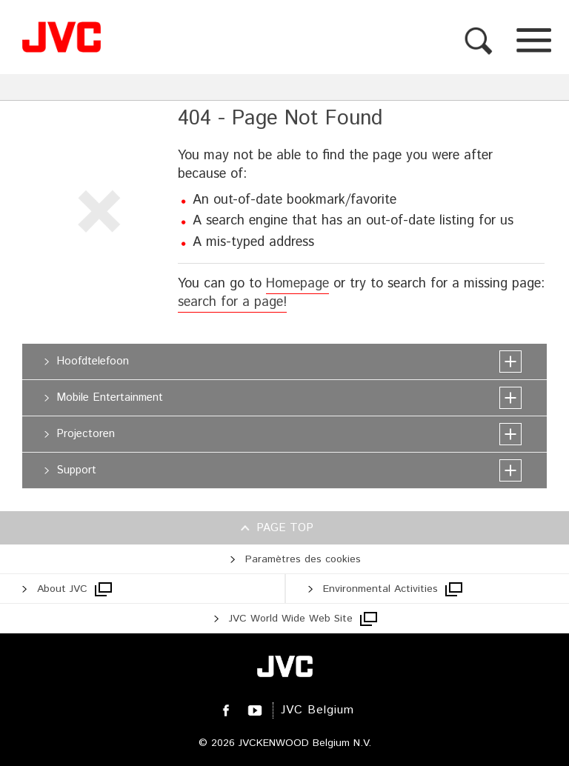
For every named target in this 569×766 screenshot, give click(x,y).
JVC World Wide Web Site (291, 618)
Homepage (297, 283)
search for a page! (232, 302)
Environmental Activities (380, 589)
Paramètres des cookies (303, 559)
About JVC (62, 589)
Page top (284, 528)
